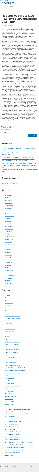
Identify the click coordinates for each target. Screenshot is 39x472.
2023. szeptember (10, 275)
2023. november (9, 270)
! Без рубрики (9, 295)
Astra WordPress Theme (28, 466)
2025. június (8, 221)
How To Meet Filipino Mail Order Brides (15, 370)
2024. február (8, 262)
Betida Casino (8, 323)
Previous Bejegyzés (6, 127)
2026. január (8, 203)
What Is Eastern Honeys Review (13, 421)
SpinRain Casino (9, 401)
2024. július (8, 249)
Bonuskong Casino (10, 329)
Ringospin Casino (9, 391)
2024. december (9, 236)
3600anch (7, 305)
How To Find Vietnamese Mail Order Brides (16, 367)
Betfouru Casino (9, 321)
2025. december (9, 205)
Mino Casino (8, 380)
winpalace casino (9, 455)
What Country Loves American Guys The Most (17, 413)
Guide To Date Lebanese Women (13, 347)
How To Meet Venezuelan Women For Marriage (17, 373)
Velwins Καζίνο (9, 406)
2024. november (9, 239)
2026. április (8, 195)
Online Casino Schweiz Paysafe (13, 386)
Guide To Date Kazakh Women (13, 344)
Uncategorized (5, 25)
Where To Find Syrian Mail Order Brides (15, 445)
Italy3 (6, 375)
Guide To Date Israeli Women (12, 342)
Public (6, 388)
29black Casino (9, 303)
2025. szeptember (10, 213)
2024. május (8, 255)
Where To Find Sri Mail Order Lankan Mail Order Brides (19, 442)
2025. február (8, 231)
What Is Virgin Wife (10, 429)
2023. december (9, 267)
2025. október (8, 210)
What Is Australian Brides (11, 419)
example (7, 336)
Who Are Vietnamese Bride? (12, 452)
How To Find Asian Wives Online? (13, 365)
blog (6, 326)
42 (5, 310)
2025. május (8, 223)
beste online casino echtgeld (12, 318)
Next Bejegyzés (5, 129)
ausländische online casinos (12, 316)
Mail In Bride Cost (9, 378)
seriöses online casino (11, 396)
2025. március (9, 229)
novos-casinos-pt (9, 383)
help (6, 354)
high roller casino (9, 357)
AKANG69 (8, 3)
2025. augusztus (9, 216)
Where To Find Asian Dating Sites (13, 432)
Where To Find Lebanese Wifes (13, 439)
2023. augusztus (9, 278)
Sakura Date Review (10, 393)
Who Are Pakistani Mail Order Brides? (14, 447)
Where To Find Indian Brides (12, 437)
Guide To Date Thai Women (12, 352)
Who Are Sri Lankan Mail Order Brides (15, 450)
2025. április (8, 226)
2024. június (8, 252)
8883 (6, 313)
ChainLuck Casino (9, 331)
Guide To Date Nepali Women (12, 349)
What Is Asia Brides (10, 416)
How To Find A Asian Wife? (12, 362)
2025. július (8, 218)
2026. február (8, 200)
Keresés (4, 132)
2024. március (9, 260)
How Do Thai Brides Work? (12, 360)
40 (5, 308)
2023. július (8, 280)
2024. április (8, 257)
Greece (7, 339)
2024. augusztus (9, 247)
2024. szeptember (10, 244)
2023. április (8, 283)
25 (5, 300)
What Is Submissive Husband (12, 426)
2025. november (9, 208)
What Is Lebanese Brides (11, 424)
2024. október (8, 242)
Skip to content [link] (4, 0)
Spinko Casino (9, 399)
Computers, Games (10, 334)
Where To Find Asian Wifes (12, 434)
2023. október (8, 273)
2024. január (8, 265)
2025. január (8, 234)
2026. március (9, 197)
